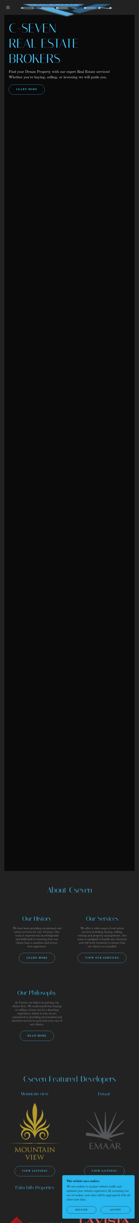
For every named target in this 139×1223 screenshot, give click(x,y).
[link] (66, 4)
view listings (104, 1171)
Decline (81, 1210)
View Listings (35, 1171)
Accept (115, 1210)
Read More (37, 1036)
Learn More (37, 958)
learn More (26, 89)
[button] (8, 7)
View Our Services (102, 958)
